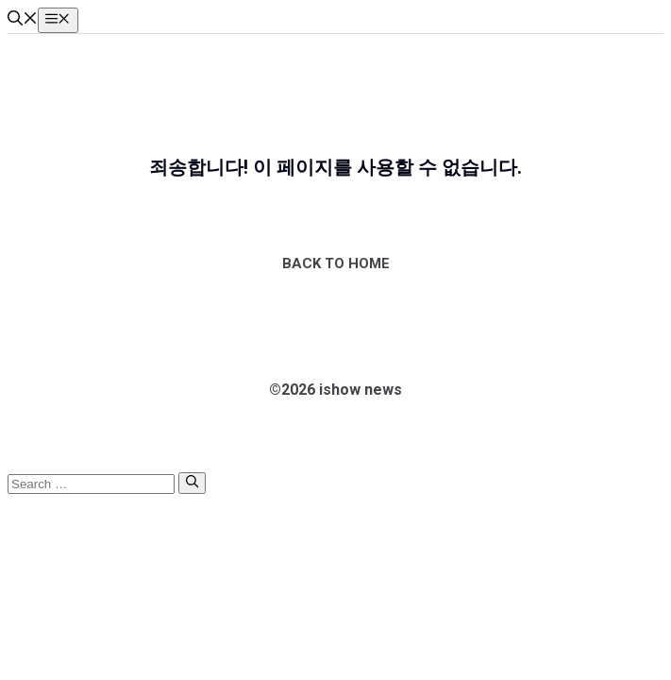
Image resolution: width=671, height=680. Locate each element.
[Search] (192, 482)
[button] (23, 20)
